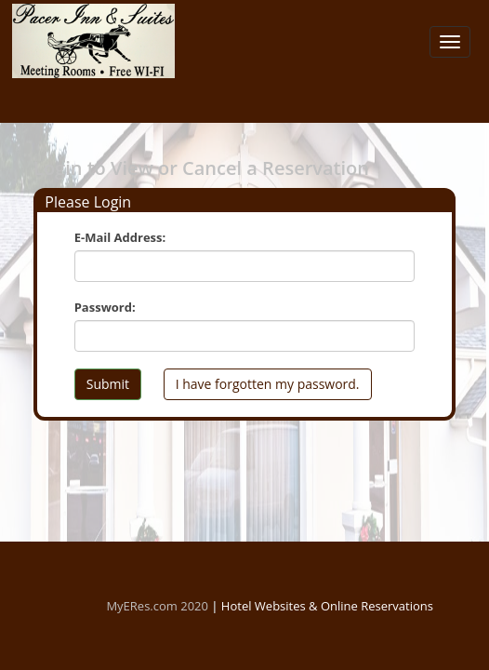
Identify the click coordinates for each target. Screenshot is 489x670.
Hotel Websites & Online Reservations (327, 605)
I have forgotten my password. (268, 384)
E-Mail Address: (120, 237)
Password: (105, 307)
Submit (107, 384)
